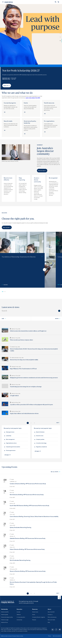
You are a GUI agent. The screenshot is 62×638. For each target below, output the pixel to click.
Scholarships (19, 619)
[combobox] (30, 311)
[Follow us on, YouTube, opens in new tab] (59, 629)
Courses (18, 612)
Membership (4, 609)
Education (19, 609)
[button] (42, 170)
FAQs (49, 622)
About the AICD (51, 612)
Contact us (50, 614)
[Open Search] (55, 2)
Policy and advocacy (52, 617)
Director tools (35, 612)
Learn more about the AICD (33, 97)
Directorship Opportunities (7, 617)
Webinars (19, 614)
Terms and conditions (57, 635)
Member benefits (5, 612)
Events (33, 614)
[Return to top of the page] (59, 597)
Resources (35, 609)
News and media (51, 619)
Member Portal (4, 622)
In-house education (21, 617)
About (49, 609)
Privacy (49, 635)
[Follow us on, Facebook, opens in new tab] (56, 629)
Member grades (4, 614)
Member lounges (4, 619)
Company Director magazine (38, 617)
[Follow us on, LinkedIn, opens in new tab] (52, 629)
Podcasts (34, 619)
